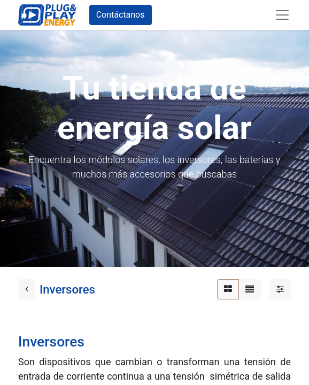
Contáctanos (120, 15)
